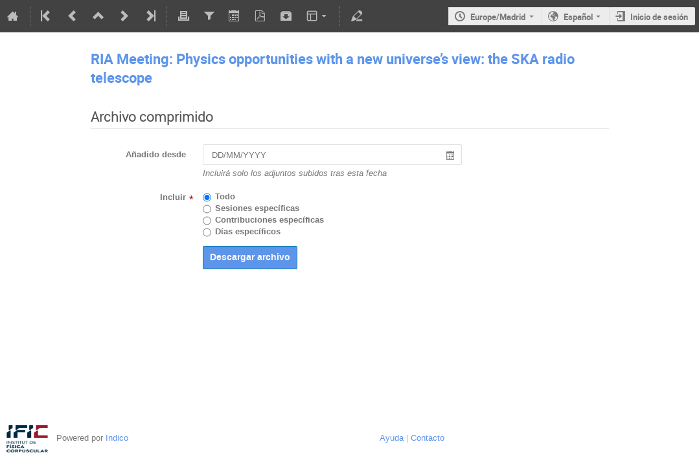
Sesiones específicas (257, 208)
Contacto (427, 437)
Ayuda (392, 437)
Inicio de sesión (659, 17)
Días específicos (248, 232)
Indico (117, 437)
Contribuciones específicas (269, 220)
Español (578, 17)
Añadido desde (156, 155)
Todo (225, 197)
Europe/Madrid (497, 17)
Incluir (173, 197)
